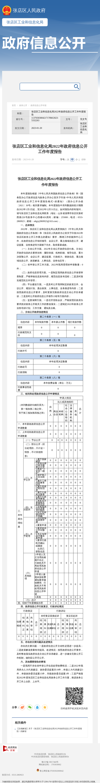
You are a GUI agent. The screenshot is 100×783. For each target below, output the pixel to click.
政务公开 (23, 105)
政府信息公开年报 (38, 105)
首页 (14, 105)
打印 (84, 160)
